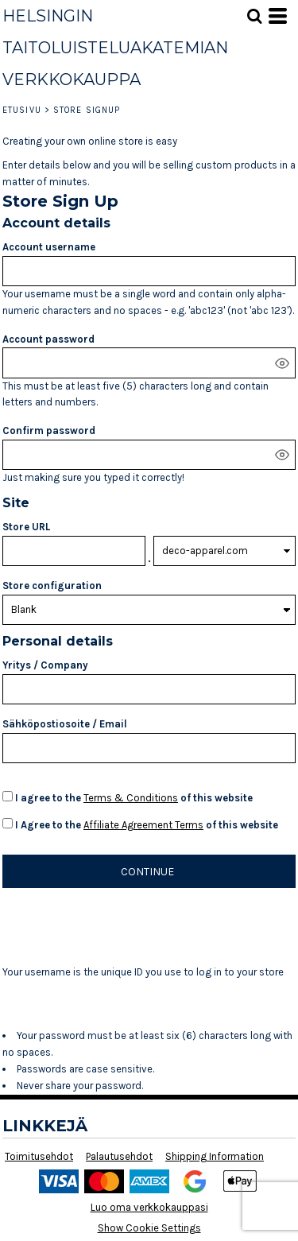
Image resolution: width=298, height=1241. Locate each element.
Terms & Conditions (130, 798)
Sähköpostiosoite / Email (64, 724)
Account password (48, 339)
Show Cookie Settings (149, 1228)
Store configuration (52, 585)
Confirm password (48, 430)
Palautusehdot (119, 1156)
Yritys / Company (45, 665)
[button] (254, 16)
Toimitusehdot (39, 1156)
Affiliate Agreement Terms (143, 825)
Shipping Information (214, 1156)
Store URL (26, 527)
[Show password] (282, 363)
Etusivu (21, 110)
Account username (48, 247)
